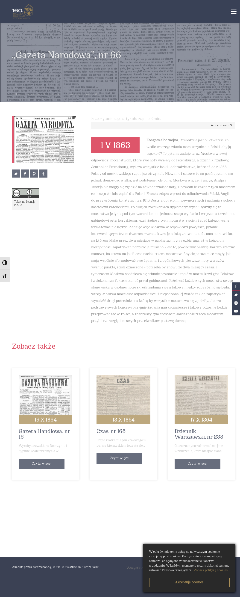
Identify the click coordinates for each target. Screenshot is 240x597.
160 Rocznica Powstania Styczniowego (36, 94)
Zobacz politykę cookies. (211, 570)
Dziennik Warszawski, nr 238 (199, 434)
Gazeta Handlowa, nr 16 (44, 434)
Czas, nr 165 (111, 431)
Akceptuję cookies (189, 582)
